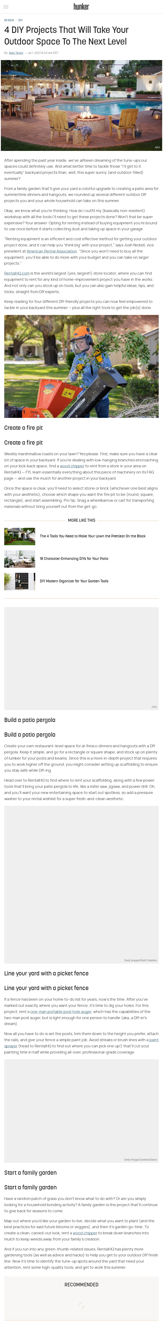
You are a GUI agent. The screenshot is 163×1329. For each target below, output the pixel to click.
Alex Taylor (16, 53)
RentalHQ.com (17, 273)
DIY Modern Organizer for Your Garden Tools (74, 581)
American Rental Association (52, 251)
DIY (20, 20)
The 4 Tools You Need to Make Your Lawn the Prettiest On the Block (93, 536)
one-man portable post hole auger (60, 1012)
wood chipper (72, 466)
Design (9, 20)
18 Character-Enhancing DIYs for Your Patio (74, 559)
